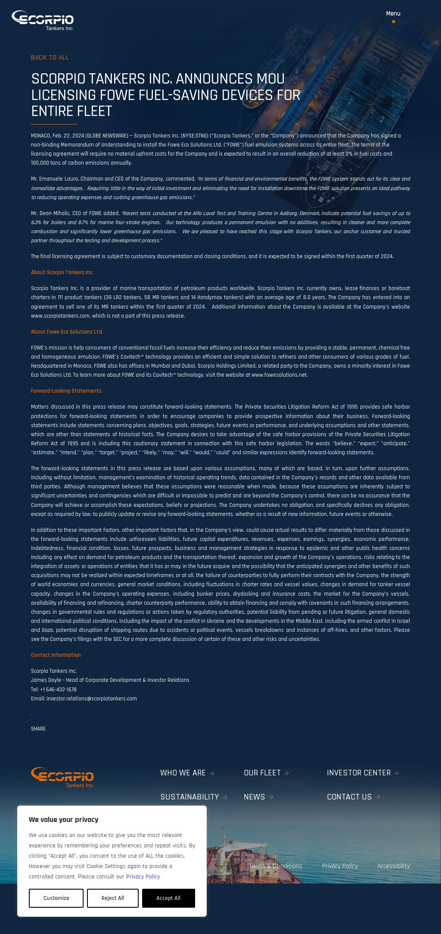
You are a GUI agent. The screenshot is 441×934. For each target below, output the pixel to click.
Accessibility (395, 861)
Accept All (168, 898)
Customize (56, 898)
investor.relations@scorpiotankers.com (92, 698)
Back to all (51, 57)
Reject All (113, 898)
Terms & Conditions (269, 861)
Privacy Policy (337, 861)
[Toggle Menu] (393, 16)
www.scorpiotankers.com (60, 315)
